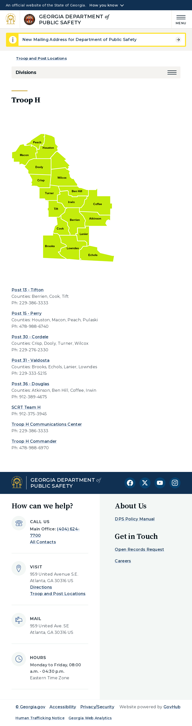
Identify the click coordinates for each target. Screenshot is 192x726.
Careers (123, 561)
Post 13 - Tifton (28, 290)
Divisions (26, 72)
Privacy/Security (97, 707)
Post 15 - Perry (27, 313)
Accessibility (63, 707)
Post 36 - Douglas (30, 383)
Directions (41, 587)
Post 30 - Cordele (30, 337)
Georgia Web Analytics (90, 718)
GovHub (172, 707)
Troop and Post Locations (41, 58)
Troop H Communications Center (47, 424)
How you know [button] (104, 5)
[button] (172, 72)
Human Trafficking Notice (40, 718)
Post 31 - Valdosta (31, 360)
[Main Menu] (179, 19)
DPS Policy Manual (134, 519)
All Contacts (43, 542)
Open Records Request (139, 549)
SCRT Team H (26, 407)
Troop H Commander (34, 441)
